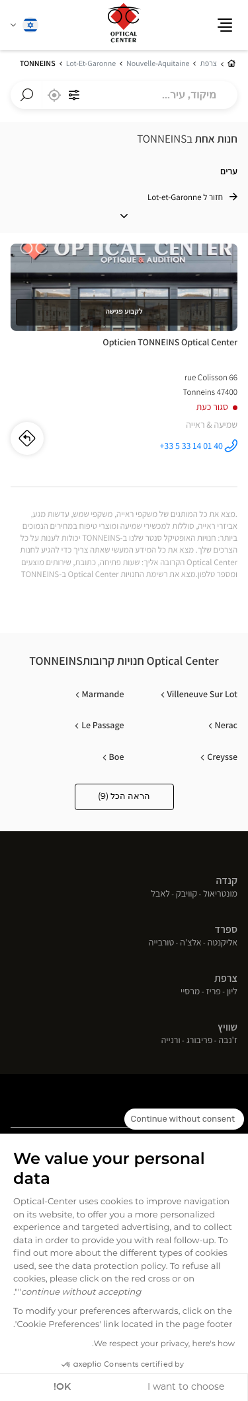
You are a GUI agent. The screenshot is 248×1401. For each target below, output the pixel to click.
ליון (232, 992)
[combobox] (124, 95)
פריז (213, 992)
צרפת (225, 978)
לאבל (160, 894)
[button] (224, 25)
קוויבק (186, 894)
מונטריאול (220, 894)
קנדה (226, 880)
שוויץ (227, 1027)
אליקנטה (222, 943)
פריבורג (199, 1041)
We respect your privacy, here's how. (163, 1344)
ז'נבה (227, 1041)
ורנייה (171, 1041)
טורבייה (161, 943)
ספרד (226, 929)
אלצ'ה (190, 943)
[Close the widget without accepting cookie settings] (184, 1119)
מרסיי (190, 992)
